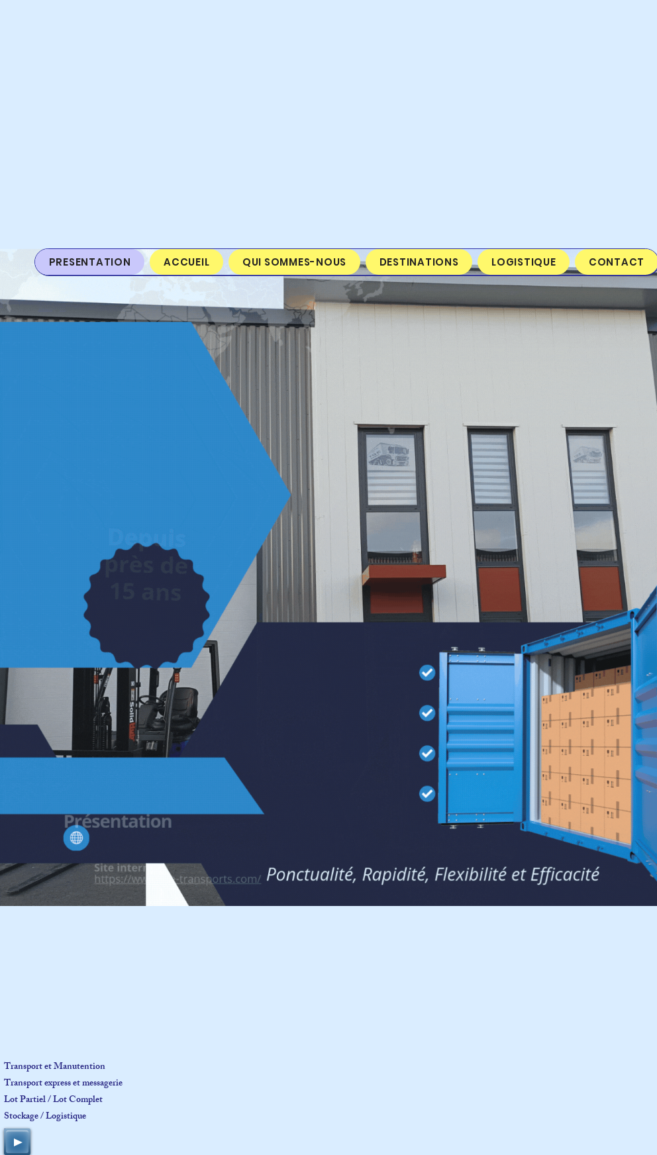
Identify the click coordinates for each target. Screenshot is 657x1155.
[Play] (17, 1142)
